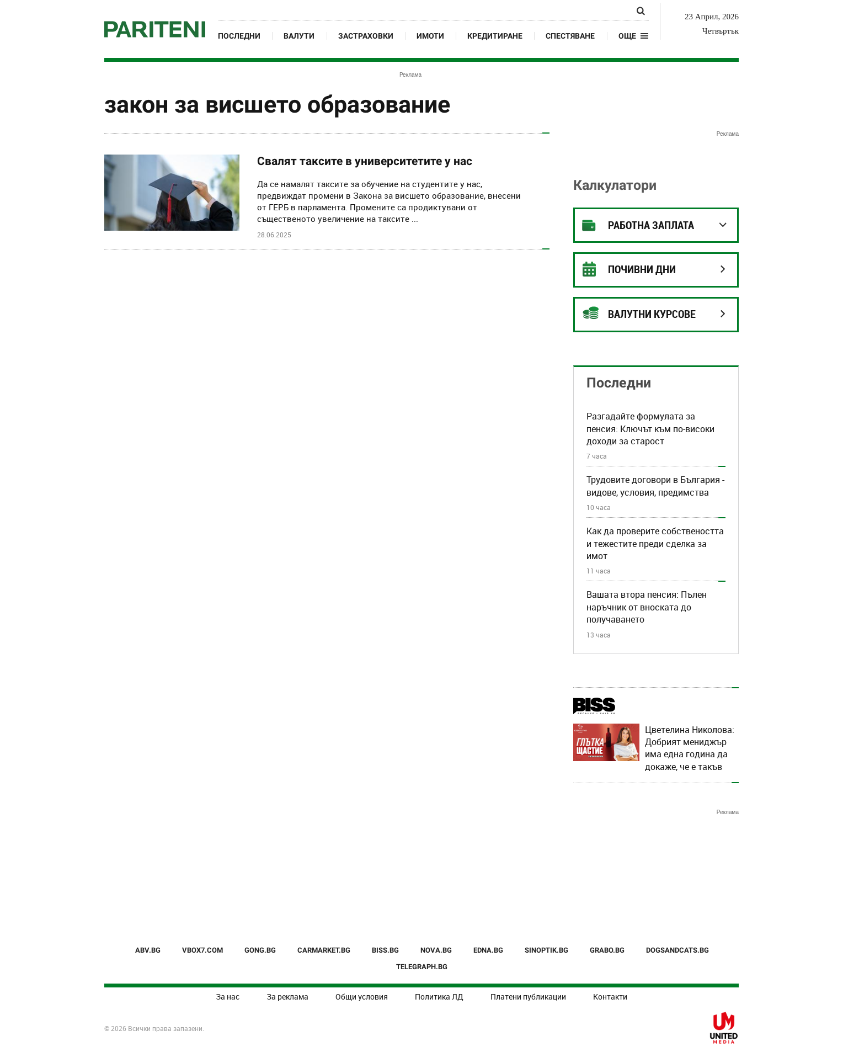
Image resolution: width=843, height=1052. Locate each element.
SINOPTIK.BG (546, 950)
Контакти (610, 996)
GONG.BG (260, 950)
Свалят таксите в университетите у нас (364, 161)
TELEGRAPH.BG (421, 967)
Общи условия (361, 996)
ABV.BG (148, 950)
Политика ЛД (439, 996)
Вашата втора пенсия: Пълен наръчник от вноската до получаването (646, 606)
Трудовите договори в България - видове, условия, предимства (655, 486)
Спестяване (570, 36)
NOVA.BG (436, 950)
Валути (299, 36)
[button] (633, 36)
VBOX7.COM (202, 950)
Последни (239, 36)
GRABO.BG (607, 950)
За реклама (287, 996)
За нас (227, 996)
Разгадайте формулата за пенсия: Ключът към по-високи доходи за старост (650, 428)
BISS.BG (385, 950)
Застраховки (365, 36)
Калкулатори (615, 185)
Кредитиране (494, 36)
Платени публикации (528, 996)
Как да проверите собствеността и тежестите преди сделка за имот (655, 543)
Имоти (430, 36)
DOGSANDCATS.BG (677, 950)
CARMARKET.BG (323, 950)
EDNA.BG (488, 950)
